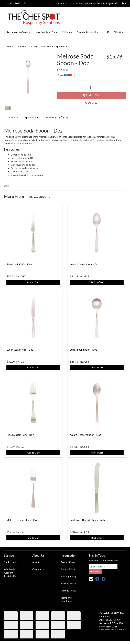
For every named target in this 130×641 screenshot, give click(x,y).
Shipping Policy (68, 576)
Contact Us (76, 3)
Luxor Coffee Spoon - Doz (84, 264)
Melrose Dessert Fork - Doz (22, 519)
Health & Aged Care (46, 32)
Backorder (96, 537)
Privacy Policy (67, 569)
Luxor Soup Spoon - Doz (83, 349)
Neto (123, 629)
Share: (66, 75)
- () (118, 32)
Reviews (57, 117)
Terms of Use (67, 562)
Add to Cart (91, 95)
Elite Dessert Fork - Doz (20, 434)
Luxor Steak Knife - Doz (19, 349)
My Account (10, 562)
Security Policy (68, 590)
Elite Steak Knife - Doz (19, 264)
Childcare (67, 32)
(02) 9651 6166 (16, 3)
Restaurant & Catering (19, 32)
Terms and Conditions (66, 599)
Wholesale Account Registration (102, 3)
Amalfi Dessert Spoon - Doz (85, 434)
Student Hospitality (87, 32)
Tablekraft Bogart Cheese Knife (88, 519)
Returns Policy (68, 583)
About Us (62, 3)
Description (13, 117)
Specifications (32, 117)
